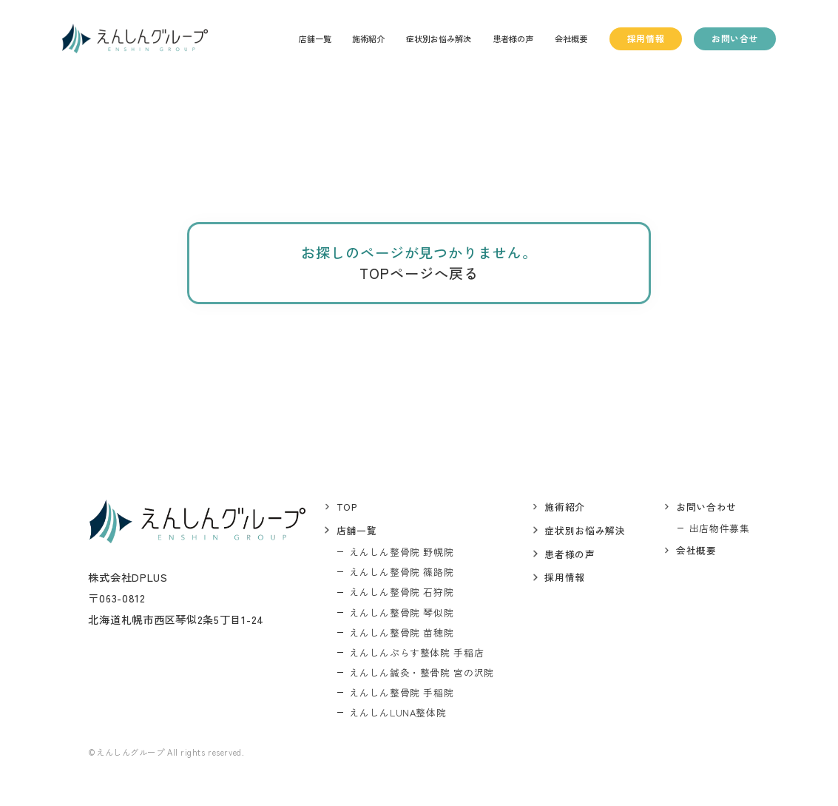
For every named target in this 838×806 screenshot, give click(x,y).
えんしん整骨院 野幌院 (401, 552)
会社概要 (571, 38)
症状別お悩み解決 (438, 38)
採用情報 (645, 38)
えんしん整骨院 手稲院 (401, 692)
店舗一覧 (315, 38)
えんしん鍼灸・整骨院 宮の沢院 (421, 672)
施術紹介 (368, 38)
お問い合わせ (706, 507)
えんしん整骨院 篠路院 (401, 572)
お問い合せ (735, 38)
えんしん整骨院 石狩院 (401, 592)
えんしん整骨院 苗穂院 (401, 632)
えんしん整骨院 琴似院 (401, 612)
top (347, 507)
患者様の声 (513, 38)
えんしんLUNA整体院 (397, 712)
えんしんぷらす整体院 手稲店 (416, 652)
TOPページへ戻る (419, 273)
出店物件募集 (719, 528)
